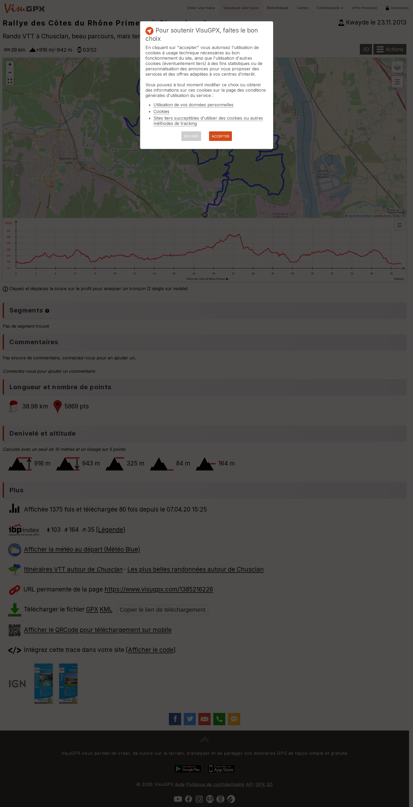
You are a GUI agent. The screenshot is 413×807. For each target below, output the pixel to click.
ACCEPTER (220, 136)
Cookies (161, 111)
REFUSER (191, 136)
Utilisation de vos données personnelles (193, 104)
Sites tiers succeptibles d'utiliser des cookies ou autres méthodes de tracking (208, 120)
